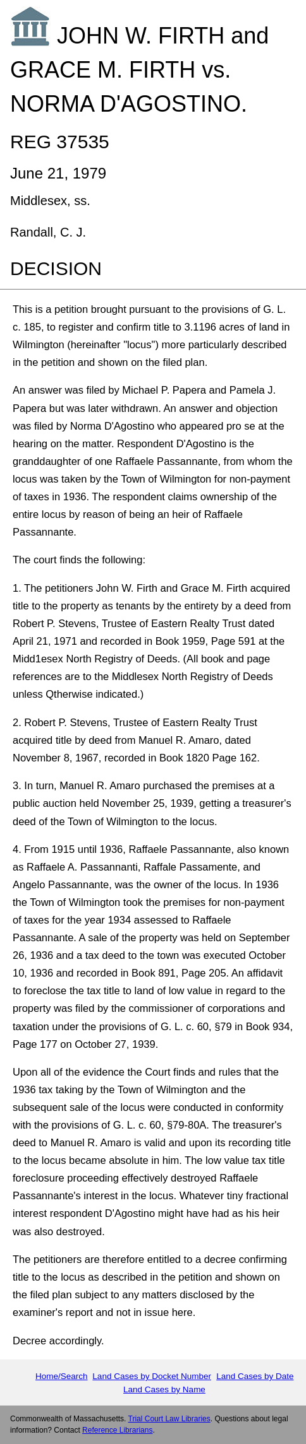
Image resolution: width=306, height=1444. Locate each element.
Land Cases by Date (254, 1376)
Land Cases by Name (164, 1389)
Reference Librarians (117, 1430)
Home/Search (61, 1376)
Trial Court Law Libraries (169, 1418)
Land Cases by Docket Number (151, 1376)
